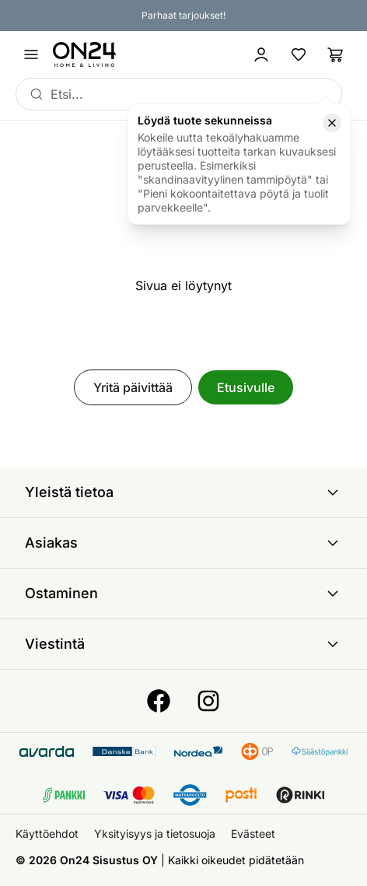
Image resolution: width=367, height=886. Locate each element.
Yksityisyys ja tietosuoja (154, 833)
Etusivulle (245, 387)
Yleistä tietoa (183, 492)
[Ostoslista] (335, 54)
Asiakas (183, 543)
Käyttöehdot (47, 833)
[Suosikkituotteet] (298, 54)
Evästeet (253, 833)
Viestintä (183, 644)
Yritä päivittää (133, 387)
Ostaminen (183, 593)
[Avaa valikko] (31, 54)
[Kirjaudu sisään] (261, 54)
